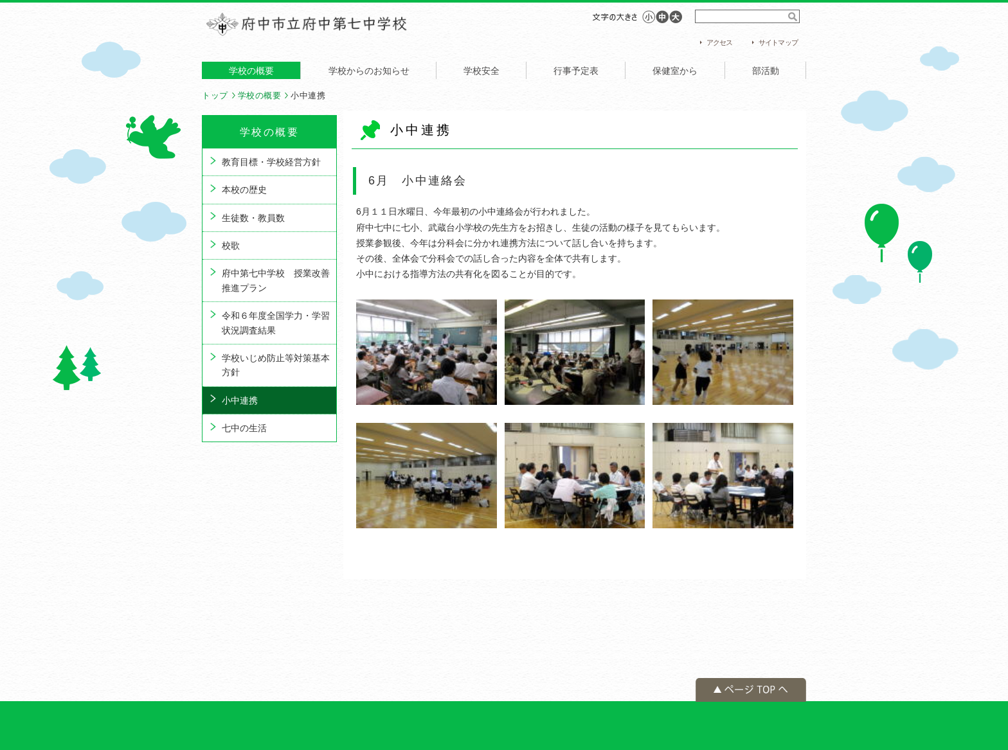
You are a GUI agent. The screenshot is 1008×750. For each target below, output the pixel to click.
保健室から (675, 71)
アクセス (719, 42)
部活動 (765, 71)
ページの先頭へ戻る (751, 690)
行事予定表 (576, 71)
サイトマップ (778, 42)
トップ (215, 95)
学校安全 (482, 71)
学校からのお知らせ (369, 71)
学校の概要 (251, 71)
